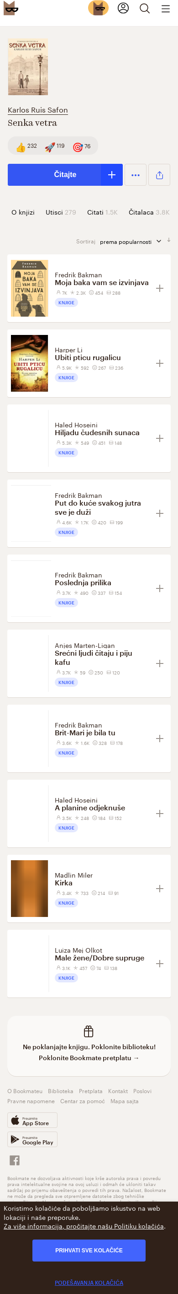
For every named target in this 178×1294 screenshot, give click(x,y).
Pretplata (91, 1090)
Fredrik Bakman (78, 274)
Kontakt (118, 1090)
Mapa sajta (124, 1100)
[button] (136, 175)
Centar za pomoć (82, 1100)
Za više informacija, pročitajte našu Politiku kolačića (84, 1225)
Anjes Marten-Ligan (85, 645)
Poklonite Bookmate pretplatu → (89, 1058)
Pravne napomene (31, 1100)
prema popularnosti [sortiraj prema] (131, 241)
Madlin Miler (74, 874)
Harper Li (69, 349)
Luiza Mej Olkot (78, 949)
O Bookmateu (24, 1090)
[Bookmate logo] (11, 7)
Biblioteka (60, 1090)
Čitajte (65, 174)
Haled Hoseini (76, 424)
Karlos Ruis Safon (38, 108)
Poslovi (142, 1090)
